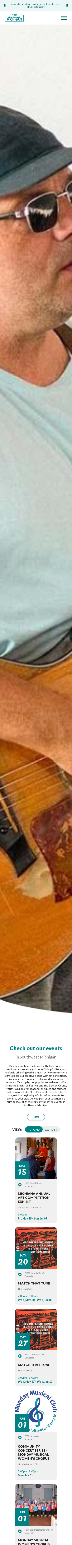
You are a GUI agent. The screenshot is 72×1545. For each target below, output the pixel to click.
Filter (36, 1116)
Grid (34, 1129)
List (51, 1129)
